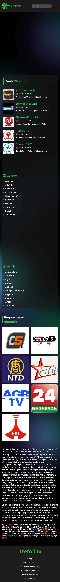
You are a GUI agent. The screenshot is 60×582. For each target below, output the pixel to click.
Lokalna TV (11, 192)
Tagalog (24, 536)
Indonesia (13, 529)
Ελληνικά (51, 525)
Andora (9, 283)
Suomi (31, 527)
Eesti (23, 527)
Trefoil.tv (30, 551)
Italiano (24, 529)
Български (14, 525)
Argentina (10, 294)
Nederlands (24, 531)
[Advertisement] (30, 43)
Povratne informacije (30, 566)
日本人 (32, 529)
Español (15, 527)
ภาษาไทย (14, 536)
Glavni (30, 558)
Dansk (33, 525)
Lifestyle (9, 188)
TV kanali (10, 214)
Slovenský (26, 533)
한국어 (40, 529)
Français (40, 527)
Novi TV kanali (30, 562)
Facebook (30, 578)
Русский (16, 533)
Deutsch (42, 525)
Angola (9, 286)
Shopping (10, 207)
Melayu (13, 531)
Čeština (24, 525)
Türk (32, 536)
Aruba (8, 301)
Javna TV (10, 184)
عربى (5, 525)
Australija (10, 305)
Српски (48, 533)
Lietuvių (49, 529)
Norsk (34, 531)
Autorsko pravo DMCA (30, 574)
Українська (40, 536)
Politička (9, 199)
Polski (41, 531)
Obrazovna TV (12, 196)
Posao (8, 203)
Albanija (9, 275)
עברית (48, 527)
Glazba (9, 181)
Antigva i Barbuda (14, 290)
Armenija (9, 298)
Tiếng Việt (51, 536)
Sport (8, 210)
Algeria (9, 279)
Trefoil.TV (11, 6)
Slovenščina (38, 533)
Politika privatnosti (30, 570)
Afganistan (11, 272)
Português (51, 531)
